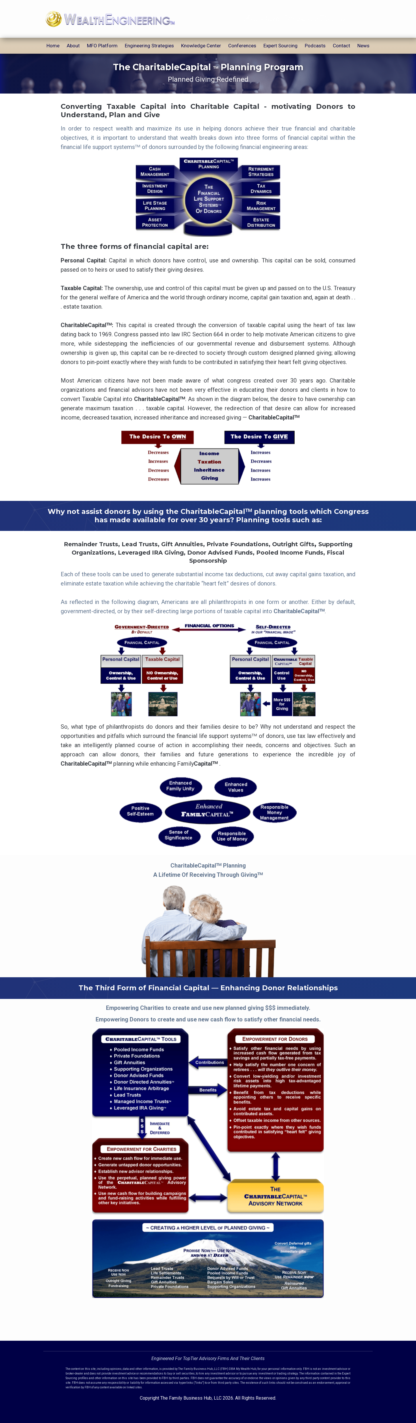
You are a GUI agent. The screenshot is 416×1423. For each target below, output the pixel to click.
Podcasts (315, 46)
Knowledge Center (201, 46)
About (73, 46)
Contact (341, 46)
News (363, 46)
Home (53, 46)
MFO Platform (102, 46)
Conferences (242, 46)
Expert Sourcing (280, 46)
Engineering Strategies (149, 46)
